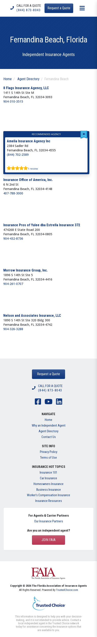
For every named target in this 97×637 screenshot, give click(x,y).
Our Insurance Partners (48, 521)
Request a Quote (48, 374)
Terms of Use (48, 458)
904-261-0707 (13, 284)
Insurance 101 (48, 472)
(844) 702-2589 (18, 154)
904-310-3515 (13, 101)
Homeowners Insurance (48, 484)
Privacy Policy (48, 452)
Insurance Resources (48, 501)
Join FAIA (48, 540)
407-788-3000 (13, 193)
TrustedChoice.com (67, 590)
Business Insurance (48, 490)
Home (7, 79)
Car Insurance (48, 478)
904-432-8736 (13, 238)
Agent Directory (28, 79)
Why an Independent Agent (48, 425)
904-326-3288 (13, 329)
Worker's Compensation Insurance (48, 495)
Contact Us (48, 437)
